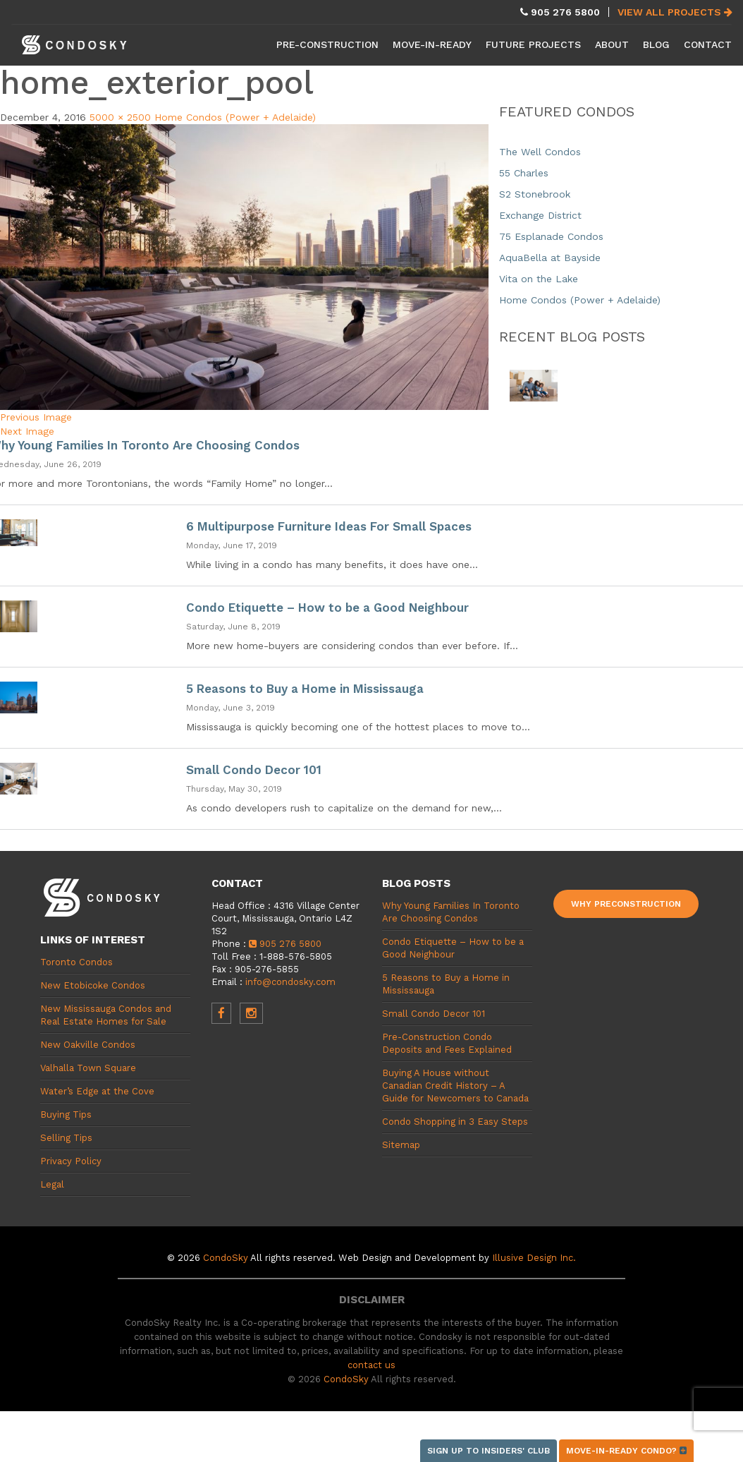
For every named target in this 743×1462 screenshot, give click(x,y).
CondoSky (225, 1257)
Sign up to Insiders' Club (488, 1451)
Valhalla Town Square (88, 1068)
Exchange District (540, 215)
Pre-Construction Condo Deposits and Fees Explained (447, 1043)
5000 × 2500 (120, 117)
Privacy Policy (71, 1161)
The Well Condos (540, 151)
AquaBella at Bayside (550, 257)
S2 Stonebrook (534, 194)
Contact (708, 44)
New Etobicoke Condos (92, 985)
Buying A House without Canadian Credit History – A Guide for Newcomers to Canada (455, 1086)
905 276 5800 (285, 943)
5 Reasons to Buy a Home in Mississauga (305, 689)
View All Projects (675, 12)
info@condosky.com (290, 982)
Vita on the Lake (538, 278)
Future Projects (533, 44)
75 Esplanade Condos (551, 236)
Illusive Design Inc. (534, 1257)
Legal (52, 1184)
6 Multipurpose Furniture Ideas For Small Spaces (329, 526)
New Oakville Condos (87, 1044)
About (612, 44)
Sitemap (401, 1145)
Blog (656, 44)
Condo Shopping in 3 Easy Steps (455, 1121)
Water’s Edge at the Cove (97, 1091)
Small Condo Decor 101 (253, 770)
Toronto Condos (76, 962)
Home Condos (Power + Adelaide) (235, 117)
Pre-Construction (327, 44)
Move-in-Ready (432, 44)
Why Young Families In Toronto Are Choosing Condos (451, 912)
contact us (371, 1365)
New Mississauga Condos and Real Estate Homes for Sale (105, 1015)
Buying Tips (66, 1114)
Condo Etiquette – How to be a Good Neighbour (327, 607)
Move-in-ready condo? (626, 1451)
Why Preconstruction (626, 904)
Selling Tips (66, 1137)
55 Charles (523, 173)
